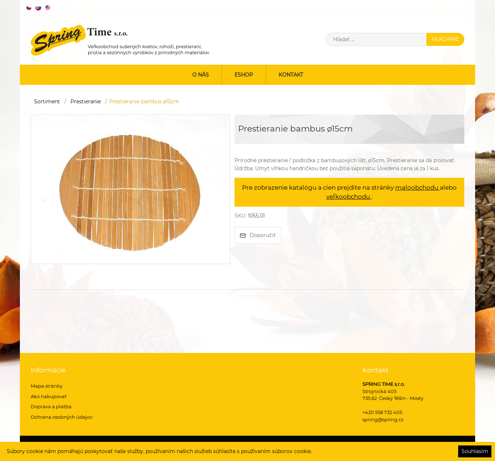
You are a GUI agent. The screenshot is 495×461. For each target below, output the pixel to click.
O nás (200, 75)
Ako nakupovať (48, 396)
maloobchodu (417, 187)
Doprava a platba (51, 406)
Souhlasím (474, 451)
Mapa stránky (47, 386)
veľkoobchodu (348, 196)
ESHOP (243, 75)
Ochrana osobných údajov (61, 417)
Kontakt (291, 75)
